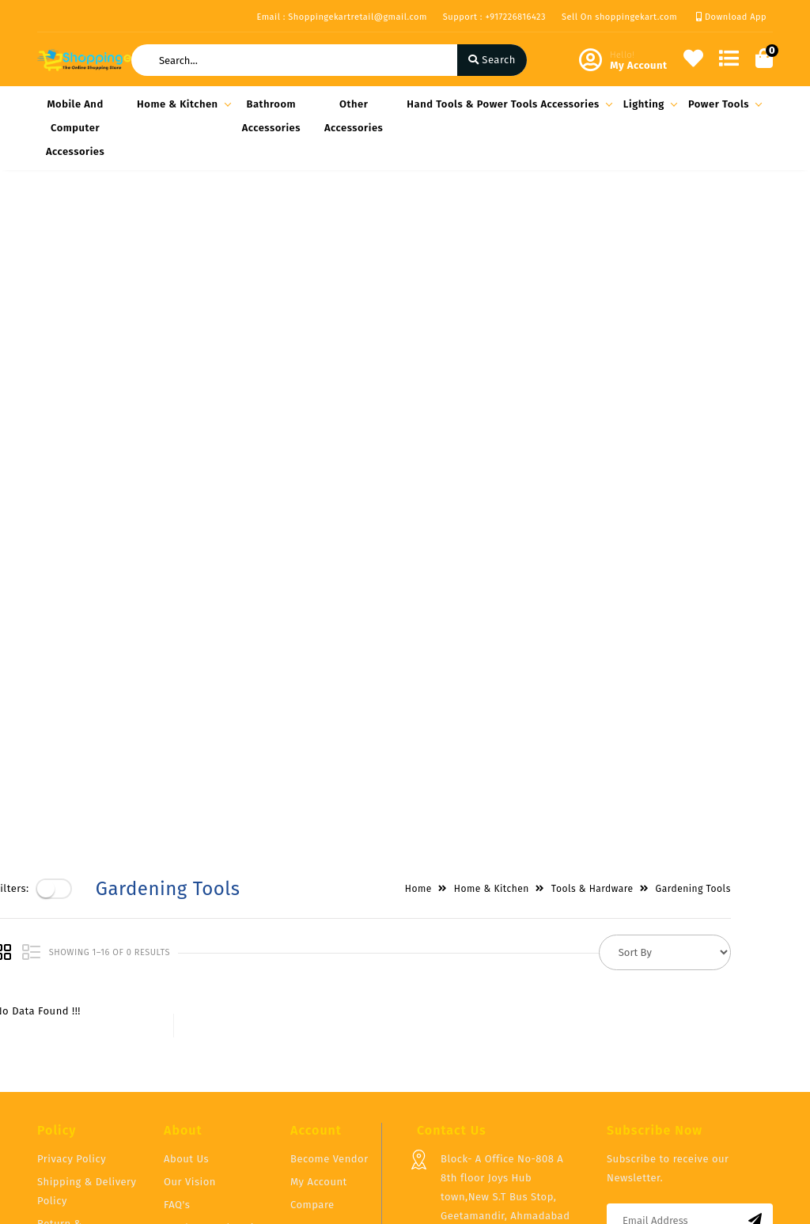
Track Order (319, 1073)
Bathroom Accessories (271, 116)
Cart (300, 1050)
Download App (731, 17)
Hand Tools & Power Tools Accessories (507, 104)
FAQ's (177, 1027)
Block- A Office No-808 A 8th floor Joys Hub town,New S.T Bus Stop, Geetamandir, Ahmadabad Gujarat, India (505, 1019)
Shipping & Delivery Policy (87, 1014)
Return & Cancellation (68, 1056)
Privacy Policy (71, 982)
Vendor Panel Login (212, 1050)
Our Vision (190, 1005)
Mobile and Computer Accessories (75, 127)
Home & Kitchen (181, 104)
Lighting (647, 104)
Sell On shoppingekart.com (619, 17)
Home (460, 223)
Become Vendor (329, 982)
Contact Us (191, 1073)
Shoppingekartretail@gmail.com (522, 1127)
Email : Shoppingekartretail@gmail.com (341, 17)
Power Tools (722, 104)
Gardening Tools (735, 223)
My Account (318, 1005)
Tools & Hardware (634, 223)
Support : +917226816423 (494, 17)
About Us (186, 982)
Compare (312, 1027)
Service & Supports (85, 1088)
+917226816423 (476, 1092)
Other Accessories (353, 116)
